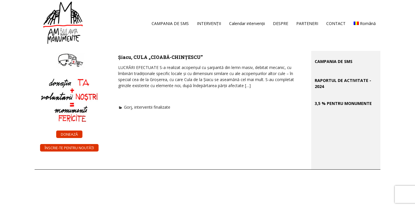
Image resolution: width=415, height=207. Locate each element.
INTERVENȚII (209, 23)
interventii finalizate (152, 107)
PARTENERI (307, 23)
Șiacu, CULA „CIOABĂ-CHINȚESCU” (160, 57)
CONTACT (336, 23)
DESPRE (280, 23)
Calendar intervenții (247, 23)
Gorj (128, 107)
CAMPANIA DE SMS (170, 23)
